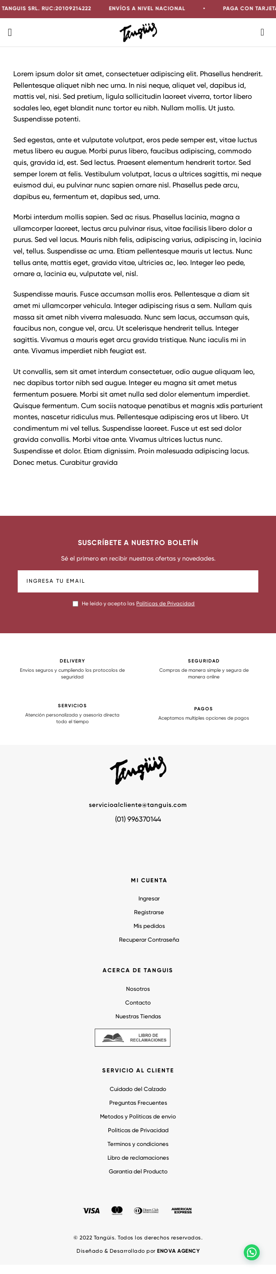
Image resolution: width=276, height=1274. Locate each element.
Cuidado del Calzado (138, 1089)
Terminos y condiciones (138, 1144)
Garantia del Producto (138, 1172)
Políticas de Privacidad (165, 604)
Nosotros (138, 989)
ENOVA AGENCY (178, 1251)
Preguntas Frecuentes (138, 1103)
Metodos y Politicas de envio (138, 1117)
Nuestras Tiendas (138, 1017)
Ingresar (149, 899)
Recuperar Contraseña (149, 940)
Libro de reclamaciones (138, 1158)
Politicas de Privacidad (138, 1131)
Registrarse (149, 913)
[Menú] (13, 32)
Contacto (138, 1003)
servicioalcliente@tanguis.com (138, 805)
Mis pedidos (149, 926)
